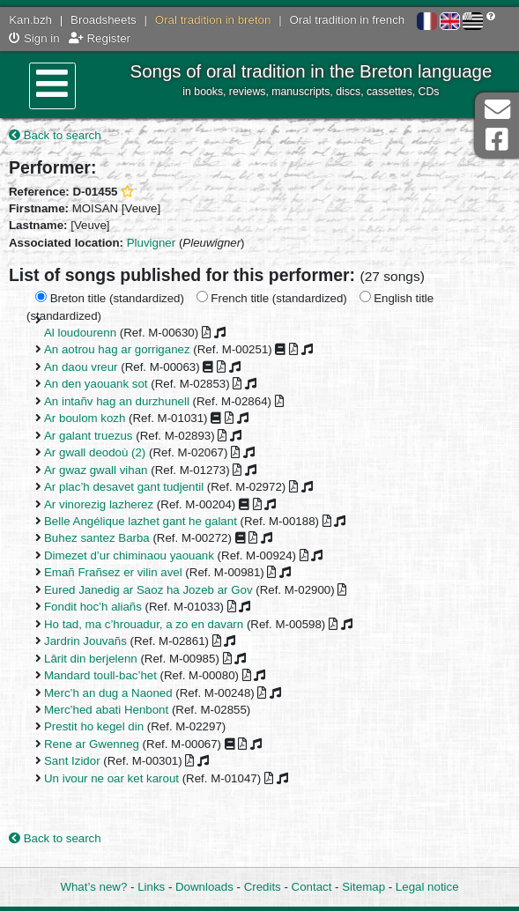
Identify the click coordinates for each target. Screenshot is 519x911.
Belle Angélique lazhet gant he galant (140, 521)
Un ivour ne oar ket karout (111, 778)
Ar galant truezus (88, 435)
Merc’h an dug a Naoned (108, 693)
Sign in (34, 38)
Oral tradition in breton (213, 19)
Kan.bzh (30, 19)
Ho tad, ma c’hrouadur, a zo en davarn (143, 624)
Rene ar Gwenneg (91, 744)
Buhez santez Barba (97, 537)
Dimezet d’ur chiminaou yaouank (129, 555)
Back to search (55, 135)
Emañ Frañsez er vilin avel (113, 572)
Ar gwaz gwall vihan (96, 470)
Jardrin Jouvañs (85, 641)
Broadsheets (103, 19)
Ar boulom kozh (84, 418)
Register (99, 38)
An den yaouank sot (96, 383)
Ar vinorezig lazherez (98, 504)
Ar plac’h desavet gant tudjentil (124, 486)
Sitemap (363, 886)
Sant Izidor (72, 760)
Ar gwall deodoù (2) (94, 452)
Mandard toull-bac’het (100, 675)
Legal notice (427, 886)
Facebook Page (497, 139)
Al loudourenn (80, 332)
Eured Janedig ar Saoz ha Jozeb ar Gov (148, 589)
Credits (262, 886)
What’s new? (93, 886)
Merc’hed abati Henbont (106, 709)
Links (151, 886)
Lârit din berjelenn (90, 658)
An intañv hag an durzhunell (116, 401)
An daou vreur (81, 367)
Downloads (204, 886)
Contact (312, 886)
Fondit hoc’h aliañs (93, 606)
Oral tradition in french (346, 19)
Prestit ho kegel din (94, 726)
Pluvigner (151, 242)
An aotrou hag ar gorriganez (117, 349)
